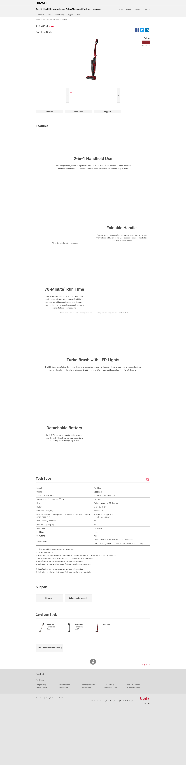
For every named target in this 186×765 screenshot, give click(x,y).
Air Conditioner (64, 741)
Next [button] (119, 92)
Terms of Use (39, 754)
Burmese (128, 9)
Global (121, 9)
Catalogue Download (78, 654)
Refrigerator (40, 741)
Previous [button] (68, 92)
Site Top (38, 19)
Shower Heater (41, 744)
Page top (145, 721)
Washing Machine (88, 741)
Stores (79, 15)
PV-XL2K (50, 681)
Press (49, 15)
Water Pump (86, 744)
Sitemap (137, 9)
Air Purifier (108, 741)
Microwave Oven (111, 744)
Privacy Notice (50, 754)
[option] (77, 92)
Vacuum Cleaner (54, 19)
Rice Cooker (63, 744)
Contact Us (146, 9)
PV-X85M (106, 681)
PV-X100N (79, 681)
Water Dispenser (133, 744)
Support (70, 15)
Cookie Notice (60, 754)
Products (45, 19)
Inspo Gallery (59, 15)
